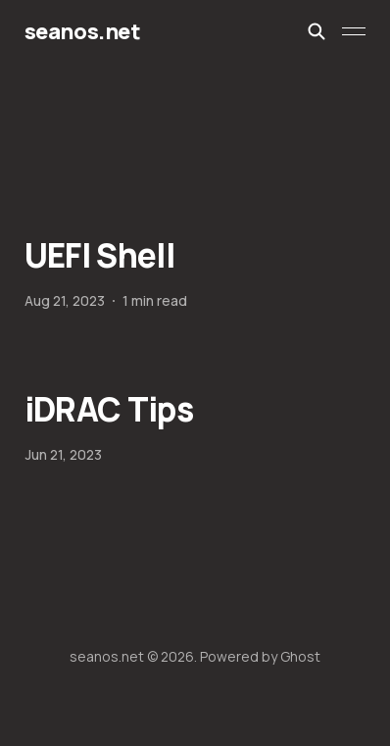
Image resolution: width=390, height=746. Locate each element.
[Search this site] (316, 31)
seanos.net (82, 31)
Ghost (300, 656)
